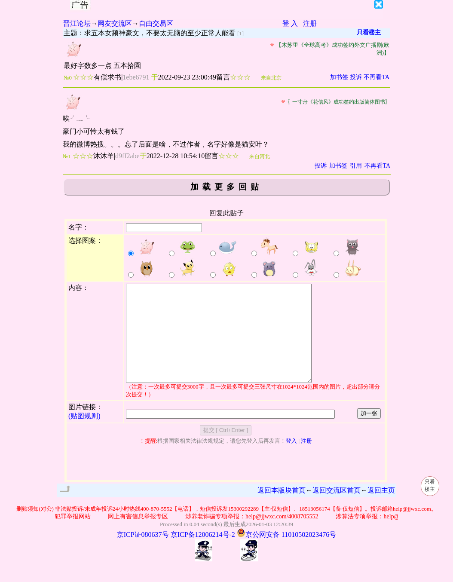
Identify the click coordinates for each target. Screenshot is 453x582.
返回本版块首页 (281, 509)
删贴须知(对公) (35, 528)
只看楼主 (369, 32)
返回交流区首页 (336, 509)
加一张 (369, 432)
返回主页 (381, 509)
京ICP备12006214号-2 (203, 553)
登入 (291, 460)
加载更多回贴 (226, 186)
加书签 (339, 77)
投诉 (356, 77)
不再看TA (376, 77)
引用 (356, 165)
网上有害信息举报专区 (140, 536)
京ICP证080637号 (143, 553)
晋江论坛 (77, 23)
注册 (310, 23)
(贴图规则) (84, 435)
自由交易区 (156, 23)
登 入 (290, 23)
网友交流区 (115, 23)
